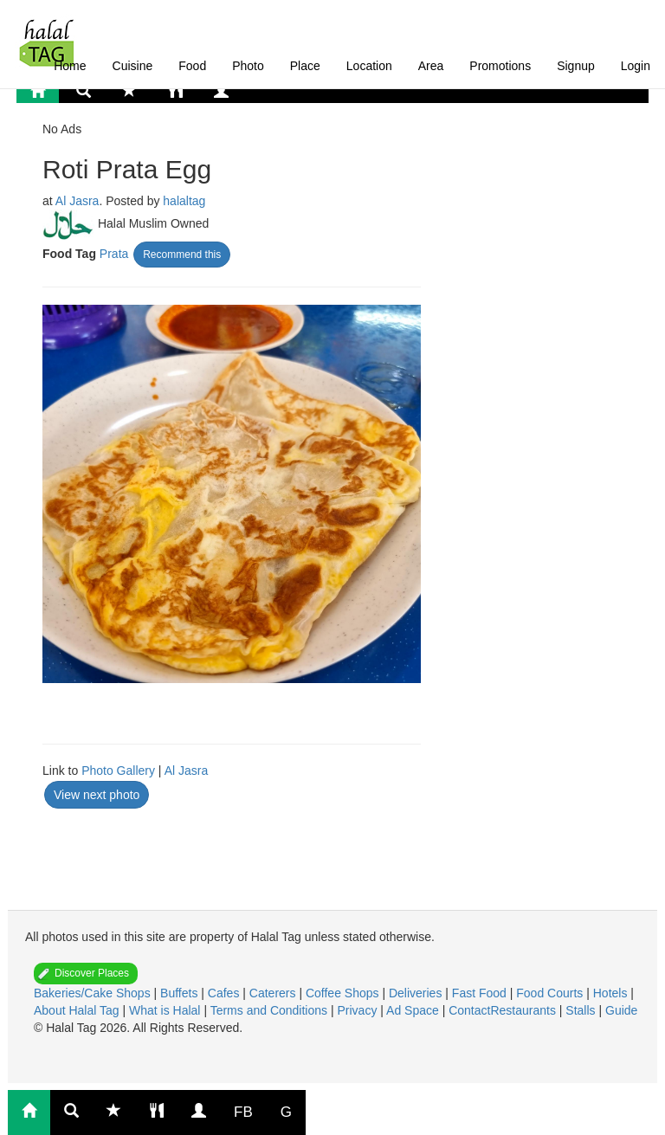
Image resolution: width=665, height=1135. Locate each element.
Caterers (274, 993)
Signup (576, 66)
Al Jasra (77, 201)
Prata (114, 254)
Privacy (358, 1010)
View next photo (96, 795)
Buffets (180, 993)
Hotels (612, 993)
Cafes (225, 993)
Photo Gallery (118, 770)
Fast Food (481, 993)
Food (192, 66)
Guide (621, 1010)
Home (70, 66)
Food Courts (551, 993)
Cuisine (133, 66)
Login (635, 66)
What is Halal (166, 1010)
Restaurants (524, 1010)
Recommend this (182, 254)
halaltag (184, 201)
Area (431, 66)
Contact (469, 1010)
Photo (248, 66)
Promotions (500, 66)
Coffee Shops (344, 993)
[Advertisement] (181, 853)
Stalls (581, 1010)
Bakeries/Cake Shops (94, 993)
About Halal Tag (78, 1010)
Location (369, 66)
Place (305, 66)
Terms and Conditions (270, 1010)
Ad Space (412, 1010)
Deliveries (417, 993)
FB (243, 1112)
